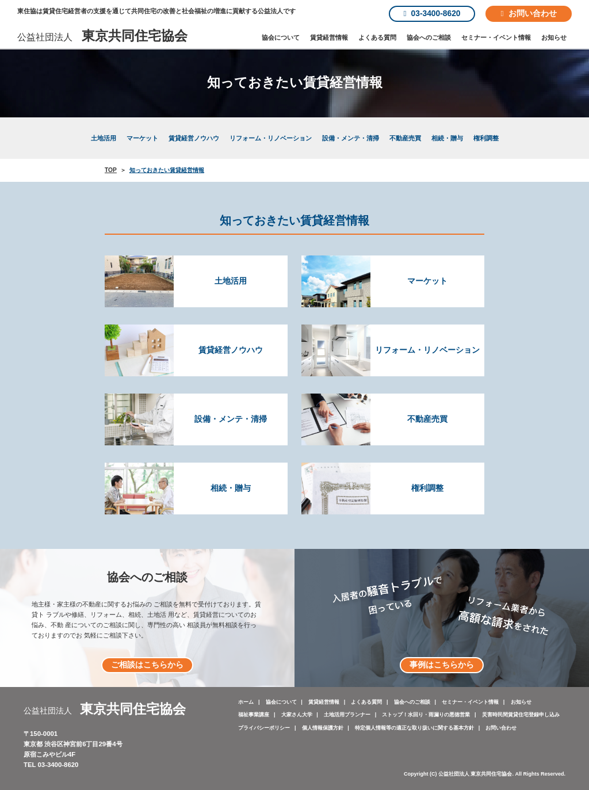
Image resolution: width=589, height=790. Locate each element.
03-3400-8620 (432, 13)
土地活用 (103, 138)
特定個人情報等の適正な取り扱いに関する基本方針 (414, 728)
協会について (281, 37)
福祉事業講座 (253, 715)
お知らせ (554, 37)
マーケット (142, 138)
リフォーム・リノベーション (271, 138)
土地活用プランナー (347, 715)
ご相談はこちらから (147, 665)
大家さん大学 (296, 715)
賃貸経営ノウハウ (194, 138)
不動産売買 (405, 138)
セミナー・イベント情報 (496, 37)
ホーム (246, 702)
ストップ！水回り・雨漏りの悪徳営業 (426, 715)
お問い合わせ (528, 13)
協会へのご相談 (429, 37)
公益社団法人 (102, 37)
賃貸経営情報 (329, 37)
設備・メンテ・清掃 (350, 138)
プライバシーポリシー (264, 728)
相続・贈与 (447, 138)
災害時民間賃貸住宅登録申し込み (521, 715)
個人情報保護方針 (322, 728)
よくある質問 (377, 37)
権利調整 (486, 138)
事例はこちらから (442, 665)
